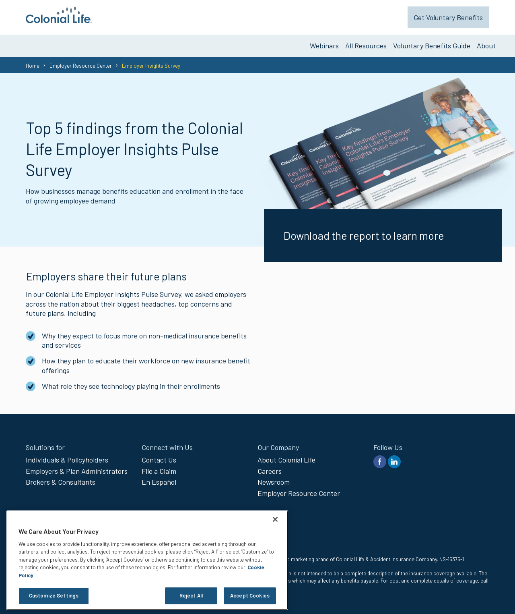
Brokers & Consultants (60, 479)
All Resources (366, 42)
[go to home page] (59, 20)
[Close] (275, 519)
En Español (159, 479)
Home (32, 62)
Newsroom (274, 479)
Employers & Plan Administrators (77, 467)
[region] (147, 560)
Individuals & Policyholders (67, 456)
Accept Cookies (250, 595)
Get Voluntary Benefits (455, 15)
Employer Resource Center (80, 62)
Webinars (324, 42)
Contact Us (159, 456)
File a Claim (159, 467)
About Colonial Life (286, 456)
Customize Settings (53, 595)
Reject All (191, 595)
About (486, 42)
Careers (270, 467)
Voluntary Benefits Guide (431, 42)
